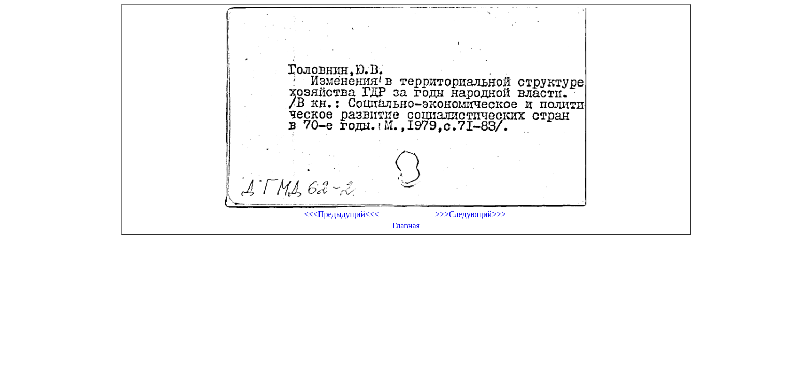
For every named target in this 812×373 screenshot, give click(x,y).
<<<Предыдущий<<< (341, 214)
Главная (406, 225)
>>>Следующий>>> (470, 214)
